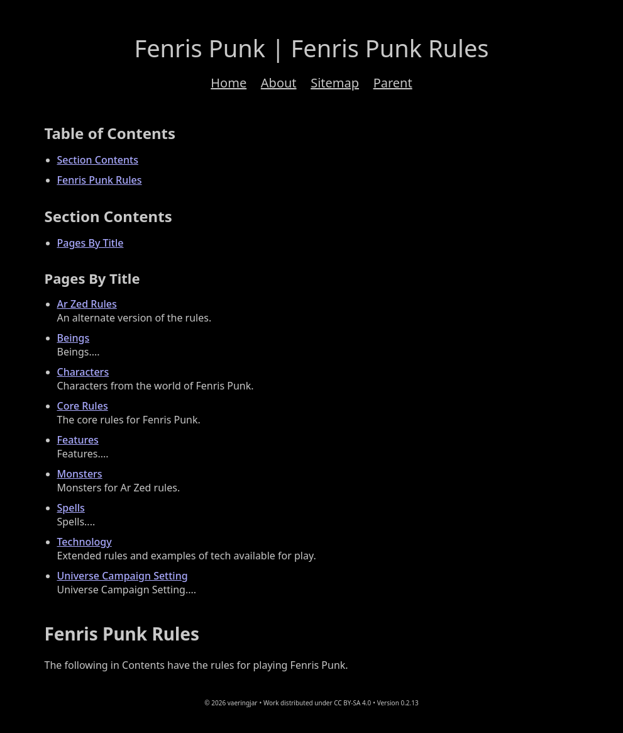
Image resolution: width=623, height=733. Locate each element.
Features (78, 440)
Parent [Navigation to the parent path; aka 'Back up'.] (392, 82)
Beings (73, 338)
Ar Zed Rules (87, 304)
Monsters (79, 474)
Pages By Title (90, 243)
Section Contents (97, 160)
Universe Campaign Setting (122, 576)
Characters (83, 372)
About (279, 82)
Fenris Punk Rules (99, 180)
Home (228, 82)
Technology (84, 542)
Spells (71, 508)
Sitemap (335, 82)
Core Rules (82, 406)
